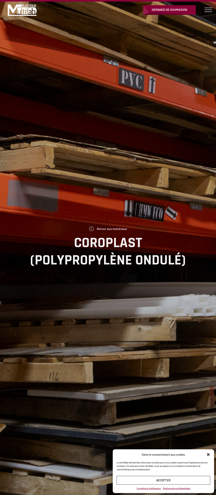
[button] (208, 454)
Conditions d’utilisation (149, 488)
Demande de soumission (169, 9)
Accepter (163, 480)
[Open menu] (208, 10)
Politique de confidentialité (176, 488)
